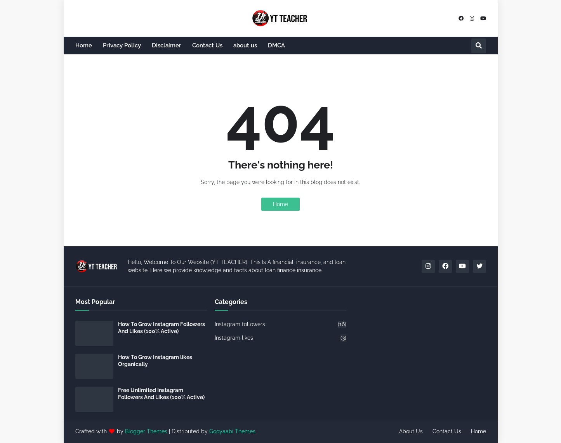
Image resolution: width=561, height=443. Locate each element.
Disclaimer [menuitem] (166, 45)
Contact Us (446, 431)
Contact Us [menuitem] (207, 45)
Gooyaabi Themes (232, 431)
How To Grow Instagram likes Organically (155, 360)
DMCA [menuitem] (276, 45)
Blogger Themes (146, 431)
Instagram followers (280, 324)
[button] (478, 45)
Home (280, 204)
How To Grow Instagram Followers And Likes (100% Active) (161, 327)
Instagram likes (280, 338)
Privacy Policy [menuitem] (122, 45)
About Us (411, 431)
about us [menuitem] (245, 45)
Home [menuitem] (83, 45)
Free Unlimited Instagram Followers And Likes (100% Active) (161, 393)
